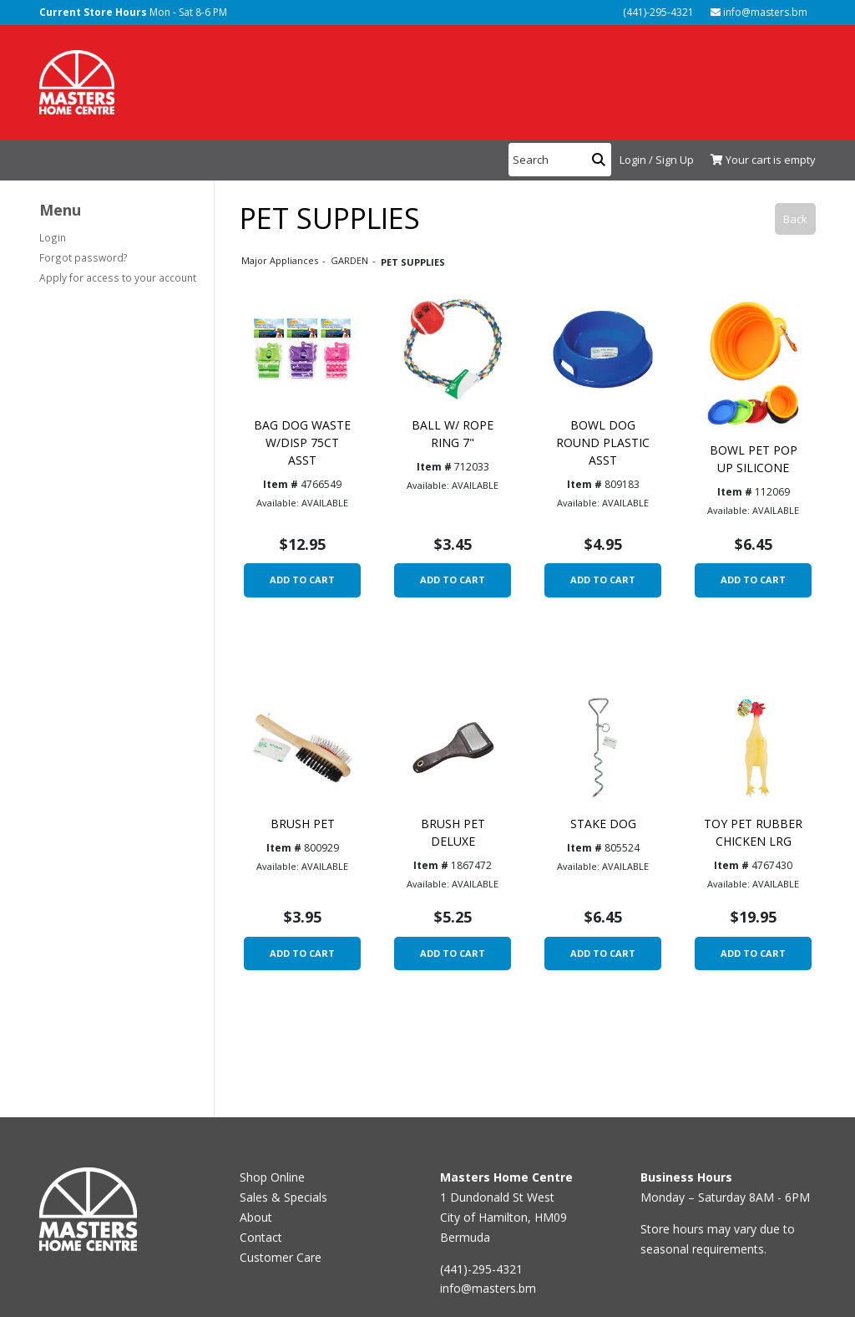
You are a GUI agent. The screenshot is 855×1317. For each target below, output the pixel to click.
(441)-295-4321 (657, 12)
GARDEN (351, 260)
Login (52, 237)
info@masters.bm (759, 12)
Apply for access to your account (117, 277)
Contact (261, 1237)
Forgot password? (83, 257)
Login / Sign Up (657, 159)
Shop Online (272, 1177)
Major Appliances (281, 260)
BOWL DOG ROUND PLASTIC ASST (603, 442)
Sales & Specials (283, 1197)
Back (795, 218)
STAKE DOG (603, 823)
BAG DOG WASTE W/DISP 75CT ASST (302, 442)
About (256, 1217)
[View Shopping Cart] (759, 160)
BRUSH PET (303, 823)
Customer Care (280, 1257)
